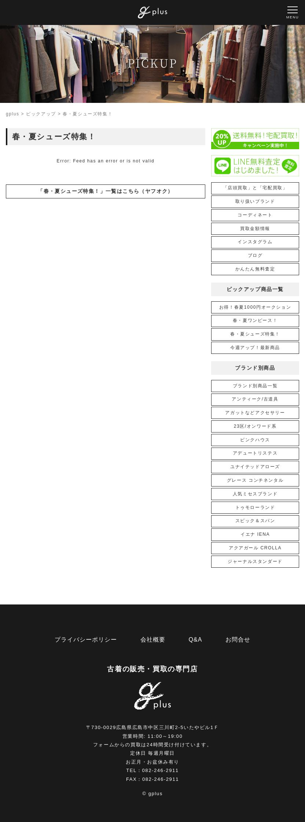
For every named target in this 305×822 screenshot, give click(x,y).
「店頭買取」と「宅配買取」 (255, 187)
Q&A (195, 639)
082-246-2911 (160, 770)
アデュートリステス (255, 453)
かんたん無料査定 (255, 269)
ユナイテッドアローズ (255, 466)
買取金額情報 (255, 228)
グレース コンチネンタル (255, 480)
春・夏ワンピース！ (255, 320)
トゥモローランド (255, 507)
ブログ (255, 255)
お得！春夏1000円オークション (255, 307)
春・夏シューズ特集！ (255, 334)
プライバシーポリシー (86, 639)
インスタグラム (255, 241)
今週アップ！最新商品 (255, 347)
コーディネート (255, 215)
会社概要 (152, 639)
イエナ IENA (255, 534)
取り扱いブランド (255, 201)
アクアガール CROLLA (255, 547)
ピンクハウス (255, 439)
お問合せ (237, 639)
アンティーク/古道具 (255, 399)
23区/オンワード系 (255, 426)
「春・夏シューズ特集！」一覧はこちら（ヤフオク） (105, 191)
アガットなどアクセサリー (255, 412)
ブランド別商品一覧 (255, 385)
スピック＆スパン (255, 520)
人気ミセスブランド (255, 493)
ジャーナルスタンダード (255, 561)
